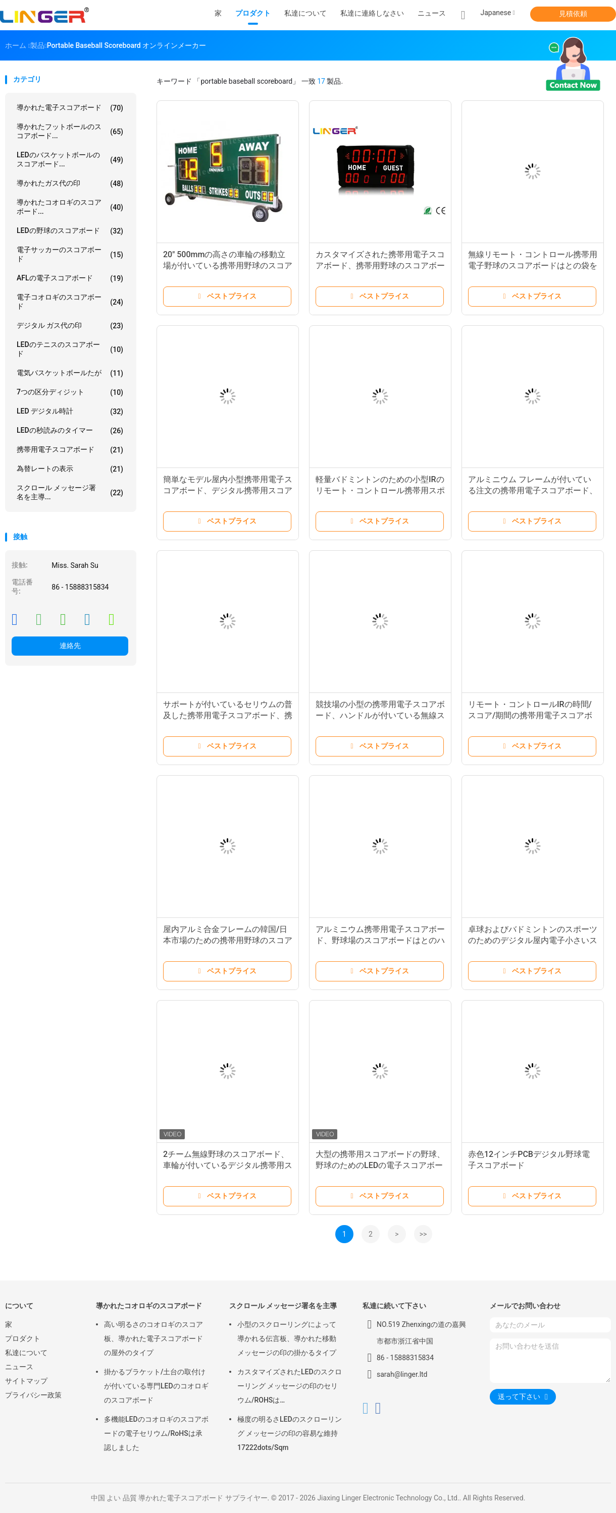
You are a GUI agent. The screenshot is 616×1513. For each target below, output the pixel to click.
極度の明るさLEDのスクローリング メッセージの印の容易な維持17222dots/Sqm (289, 1433)
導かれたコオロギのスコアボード (149, 1306)
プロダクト (22, 1338)
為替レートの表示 (70, 469)
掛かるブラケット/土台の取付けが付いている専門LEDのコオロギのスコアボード (156, 1386)
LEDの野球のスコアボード (70, 231)
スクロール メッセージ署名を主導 (283, 1306)
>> (423, 1234)
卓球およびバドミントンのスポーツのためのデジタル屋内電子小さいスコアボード (532, 940)
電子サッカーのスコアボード (70, 254)
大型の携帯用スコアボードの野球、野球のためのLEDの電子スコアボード (380, 1165)
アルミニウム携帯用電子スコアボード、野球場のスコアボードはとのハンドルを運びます (380, 940)
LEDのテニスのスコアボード (70, 349)
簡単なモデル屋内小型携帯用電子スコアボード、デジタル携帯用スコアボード (227, 490)
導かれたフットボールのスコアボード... (70, 131)
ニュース (19, 1367)
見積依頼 (573, 14)
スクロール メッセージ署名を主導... (70, 492)
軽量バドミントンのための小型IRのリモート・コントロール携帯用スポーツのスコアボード (380, 490)
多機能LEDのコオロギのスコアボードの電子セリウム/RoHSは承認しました (156, 1433)
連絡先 (70, 646)
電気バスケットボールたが (70, 373)
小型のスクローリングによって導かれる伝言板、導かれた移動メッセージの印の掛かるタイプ (286, 1338)
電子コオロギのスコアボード (70, 301)
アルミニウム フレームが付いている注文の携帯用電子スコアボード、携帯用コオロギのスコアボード (532, 490)
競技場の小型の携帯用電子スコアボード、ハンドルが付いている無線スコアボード (380, 715)
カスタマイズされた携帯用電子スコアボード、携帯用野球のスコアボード (380, 265)
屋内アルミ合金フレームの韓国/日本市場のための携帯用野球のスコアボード (227, 940)
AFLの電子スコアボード (70, 278)
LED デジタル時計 (70, 411)
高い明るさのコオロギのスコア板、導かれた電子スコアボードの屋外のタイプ (153, 1338)
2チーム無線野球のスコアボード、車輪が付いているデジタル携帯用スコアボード (227, 1165)
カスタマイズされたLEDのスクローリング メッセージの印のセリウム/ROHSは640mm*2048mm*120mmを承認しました (289, 1387)
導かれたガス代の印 (70, 184)
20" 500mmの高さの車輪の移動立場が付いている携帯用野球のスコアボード (227, 265)
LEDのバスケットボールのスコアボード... (70, 159)
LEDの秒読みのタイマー (70, 431)
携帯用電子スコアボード (70, 450)
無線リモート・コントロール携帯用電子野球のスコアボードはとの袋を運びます (532, 265)
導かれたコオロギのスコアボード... (70, 206)
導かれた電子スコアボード (70, 108)
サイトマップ (26, 1381)
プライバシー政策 (33, 1395)
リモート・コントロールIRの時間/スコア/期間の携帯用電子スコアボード (530, 715)
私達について (26, 1353)
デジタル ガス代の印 (70, 326)
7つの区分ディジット (70, 392)
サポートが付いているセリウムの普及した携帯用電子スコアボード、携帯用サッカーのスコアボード (227, 715)
